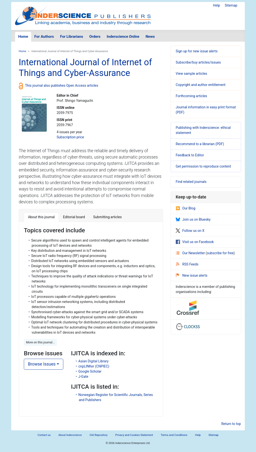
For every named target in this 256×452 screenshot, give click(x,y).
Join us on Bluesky (193, 219)
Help (216, 5)
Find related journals (191, 182)
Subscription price (70, 137)
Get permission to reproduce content (203, 166)
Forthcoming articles (191, 96)
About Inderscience (70, 435)
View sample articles (191, 73)
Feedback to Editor (190, 155)
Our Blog (185, 208)
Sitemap (231, 5)
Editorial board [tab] (74, 217)
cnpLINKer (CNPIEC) (93, 366)
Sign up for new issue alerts (197, 51)
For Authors (44, 36)
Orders (95, 36)
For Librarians (71, 36)
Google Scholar (89, 371)
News (150, 36)
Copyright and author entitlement (200, 85)
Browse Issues (41, 364)
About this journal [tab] (41, 217)
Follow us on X (190, 231)
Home (23, 36)
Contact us (44, 435)
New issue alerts (191, 275)
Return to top (231, 424)
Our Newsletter (191, 253)
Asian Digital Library (93, 361)
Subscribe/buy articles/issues (198, 62)
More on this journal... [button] (40, 342)
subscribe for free (220, 253)
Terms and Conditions (174, 435)
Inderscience (123, 36)
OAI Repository (99, 435)
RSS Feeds (187, 264)
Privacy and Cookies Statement (134, 435)
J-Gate (83, 376)
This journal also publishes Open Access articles (61, 85)
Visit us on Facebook (195, 242)
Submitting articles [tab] (107, 217)
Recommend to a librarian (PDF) (200, 144)
